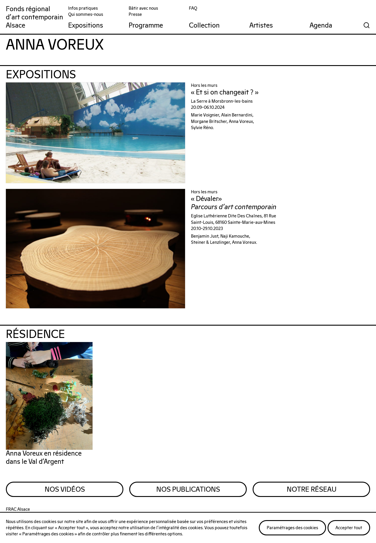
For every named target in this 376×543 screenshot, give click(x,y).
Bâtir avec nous (143, 8)
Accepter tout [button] (348, 528)
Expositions (85, 26)
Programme (146, 26)
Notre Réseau (311, 490)
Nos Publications (188, 490)
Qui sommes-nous (85, 14)
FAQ (193, 8)
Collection (204, 26)
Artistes (261, 26)
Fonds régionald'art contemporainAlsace (34, 17)
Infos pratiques (83, 8)
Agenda (321, 26)
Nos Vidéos (65, 490)
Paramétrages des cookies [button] (292, 528)
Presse (135, 14)
